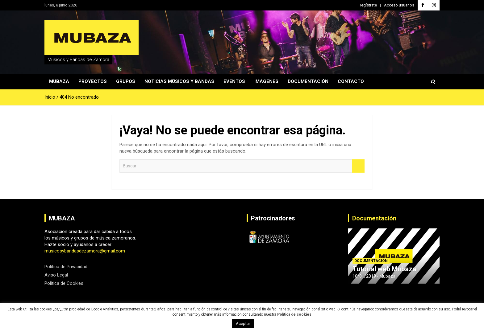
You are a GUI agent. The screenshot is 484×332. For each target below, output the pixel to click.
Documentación (308, 81)
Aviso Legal (56, 275)
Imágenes (266, 81)
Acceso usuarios (399, 5)
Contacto (351, 81)
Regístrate (368, 5)
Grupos (125, 81)
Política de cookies (294, 314)
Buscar (358, 166)
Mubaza (59, 81)
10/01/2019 (364, 276)
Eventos (234, 81)
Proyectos (92, 81)
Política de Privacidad (65, 266)
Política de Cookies (63, 283)
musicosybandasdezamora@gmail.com (84, 251)
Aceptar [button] (243, 323)
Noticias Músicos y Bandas (179, 81)
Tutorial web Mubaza (384, 269)
